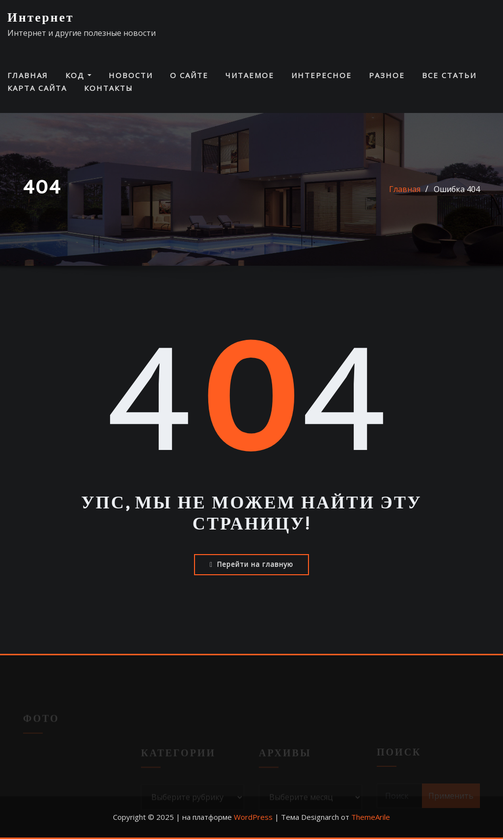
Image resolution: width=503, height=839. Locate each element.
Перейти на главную (251, 564)
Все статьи (449, 75)
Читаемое (249, 75)
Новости (131, 75)
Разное (387, 75)
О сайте (189, 75)
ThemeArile (370, 817)
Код (78, 75)
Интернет (40, 17)
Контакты (108, 88)
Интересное (321, 75)
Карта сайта (37, 88)
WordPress (253, 817)
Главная (27, 75)
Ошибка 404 (457, 189)
